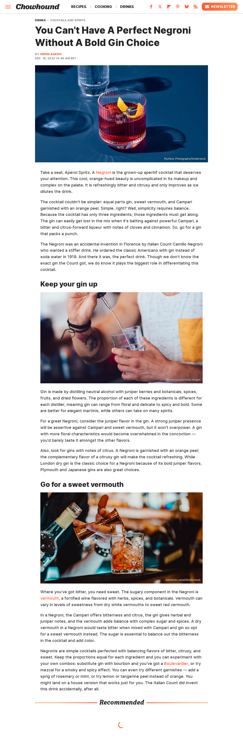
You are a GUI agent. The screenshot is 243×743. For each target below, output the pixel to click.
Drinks (127, 6)
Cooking (103, 6)
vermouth (49, 598)
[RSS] (195, 8)
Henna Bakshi (50, 54)
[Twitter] (160, 8)
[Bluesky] (186, 8)
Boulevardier (176, 663)
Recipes (78, 6)
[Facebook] (151, 8)
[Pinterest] (177, 8)
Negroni (103, 172)
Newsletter (219, 6)
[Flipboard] (169, 8)
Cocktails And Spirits (68, 20)
